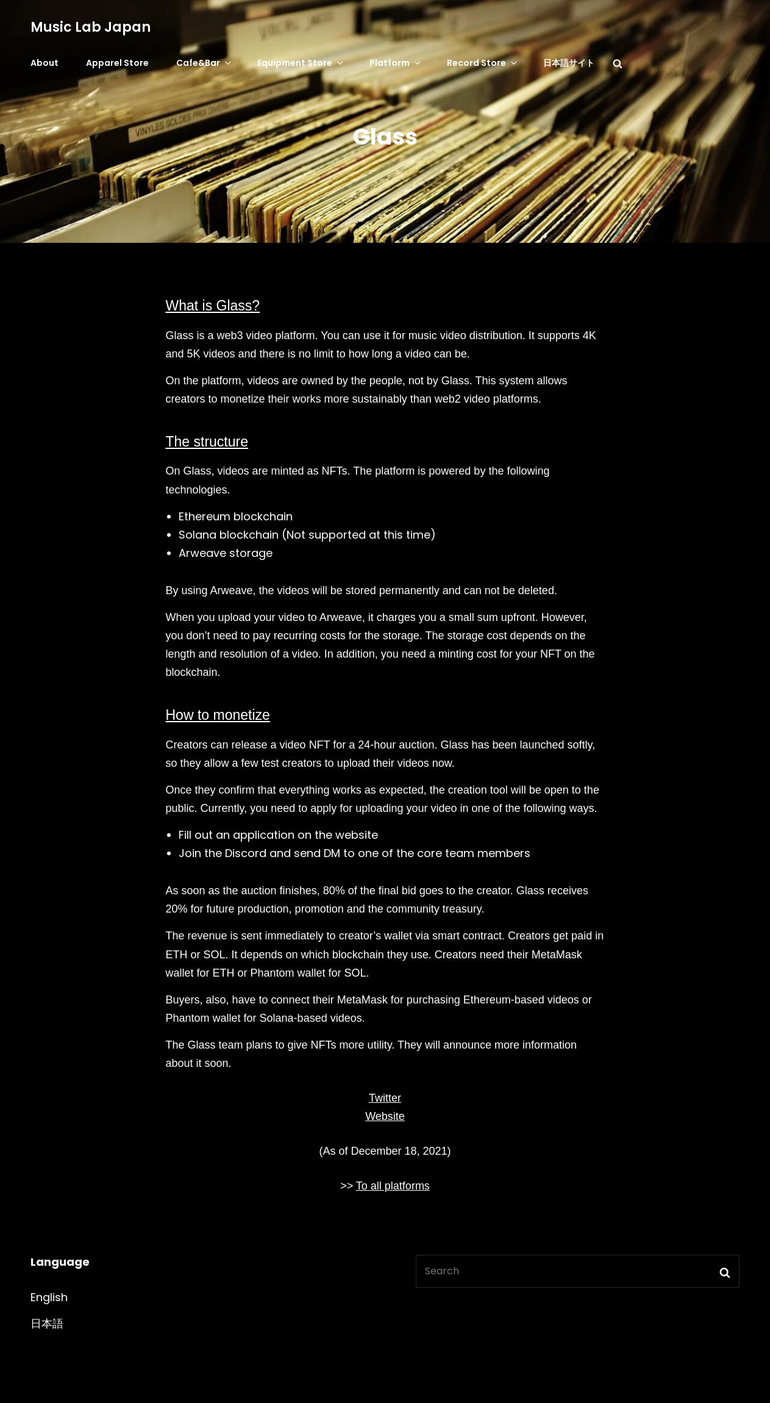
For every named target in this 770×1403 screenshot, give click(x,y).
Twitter (385, 1098)
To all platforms (393, 1186)
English (49, 1297)
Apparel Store (117, 63)
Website (385, 1116)
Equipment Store (301, 63)
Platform (395, 63)
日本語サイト (568, 63)
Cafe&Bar (204, 63)
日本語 (46, 1323)
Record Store (483, 63)
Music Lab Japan (90, 27)
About (44, 63)
